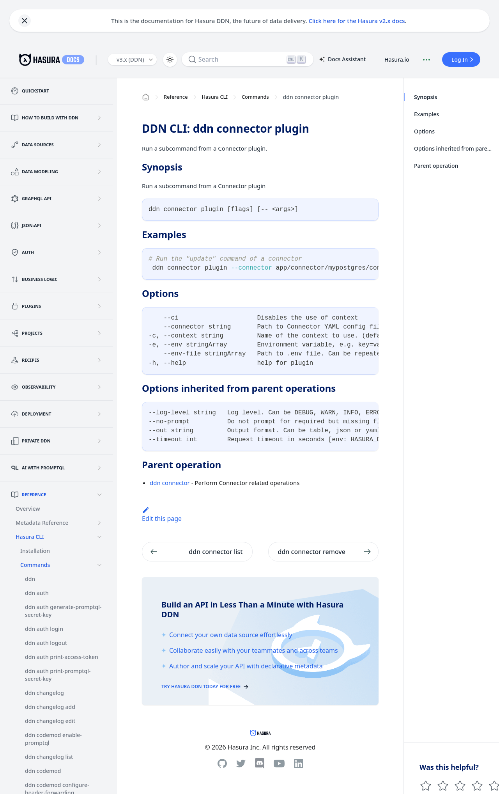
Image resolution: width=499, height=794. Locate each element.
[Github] (222, 763)
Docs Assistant (342, 59)
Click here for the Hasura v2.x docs (357, 21)
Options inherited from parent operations (454, 148)
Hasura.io (396, 59)
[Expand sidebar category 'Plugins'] (99, 306)
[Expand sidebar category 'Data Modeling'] (99, 172)
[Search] (247, 59)
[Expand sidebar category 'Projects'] (99, 333)
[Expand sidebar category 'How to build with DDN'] (99, 118)
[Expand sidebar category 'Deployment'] (99, 414)
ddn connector (170, 483)
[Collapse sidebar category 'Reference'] (99, 495)
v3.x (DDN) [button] (130, 59)
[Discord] (259, 763)
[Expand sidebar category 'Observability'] (99, 387)
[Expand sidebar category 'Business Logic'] (99, 279)
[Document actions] (426, 59)
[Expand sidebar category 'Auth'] (99, 252)
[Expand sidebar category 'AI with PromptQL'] (99, 468)
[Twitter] (241, 763)
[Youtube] (279, 763)
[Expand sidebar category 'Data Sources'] (99, 145)
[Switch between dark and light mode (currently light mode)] (170, 60)
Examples (426, 114)
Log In (463, 59)
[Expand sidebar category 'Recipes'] (99, 360)
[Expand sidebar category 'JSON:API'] (99, 225)
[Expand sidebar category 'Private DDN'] (99, 441)
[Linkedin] (298, 763)
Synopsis (425, 97)
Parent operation (436, 165)
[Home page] (146, 97)
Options (424, 131)
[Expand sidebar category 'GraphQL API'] (99, 199)
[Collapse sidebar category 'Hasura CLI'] (99, 537)
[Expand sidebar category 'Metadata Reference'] (99, 523)
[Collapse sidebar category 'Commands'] (99, 565)
